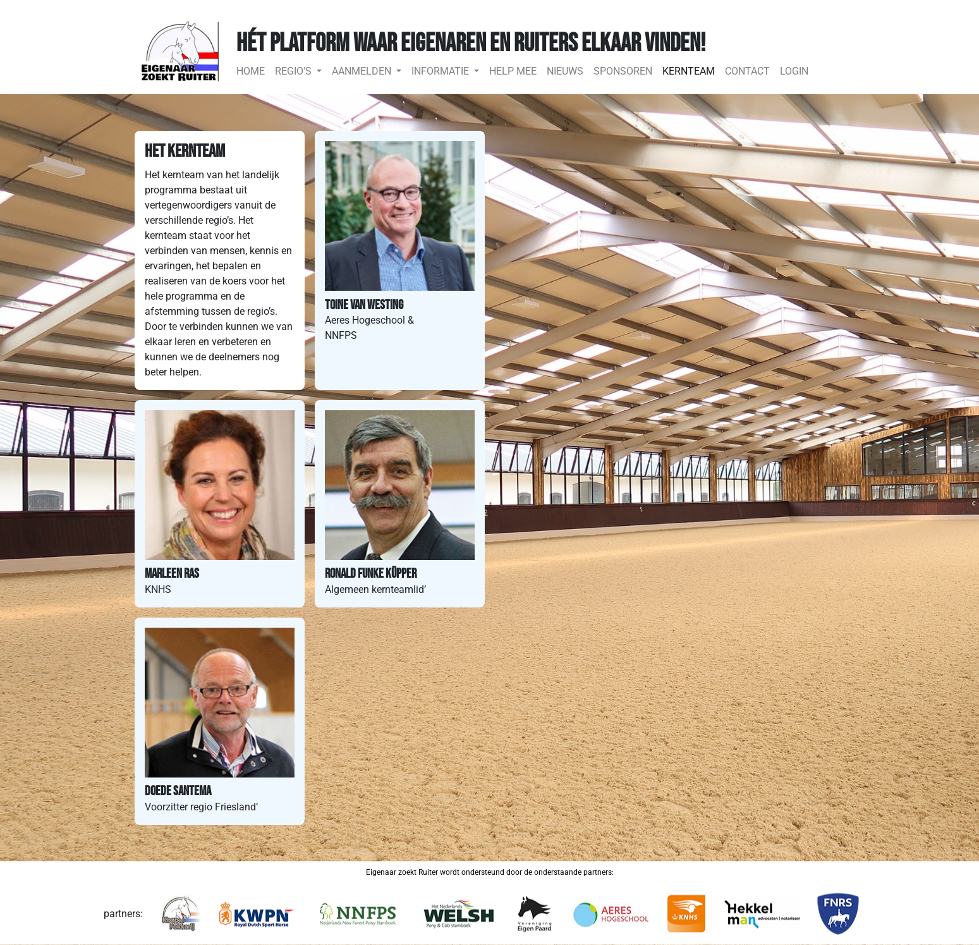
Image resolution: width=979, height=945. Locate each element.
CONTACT (747, 71)
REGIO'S (294, 71)
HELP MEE (513, 71)
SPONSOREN (622, 71)
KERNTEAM (688, 71)
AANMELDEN (363, 71)
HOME (253, 70)
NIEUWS (565, 71)
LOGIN (794, 71)
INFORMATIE (441, 71)
